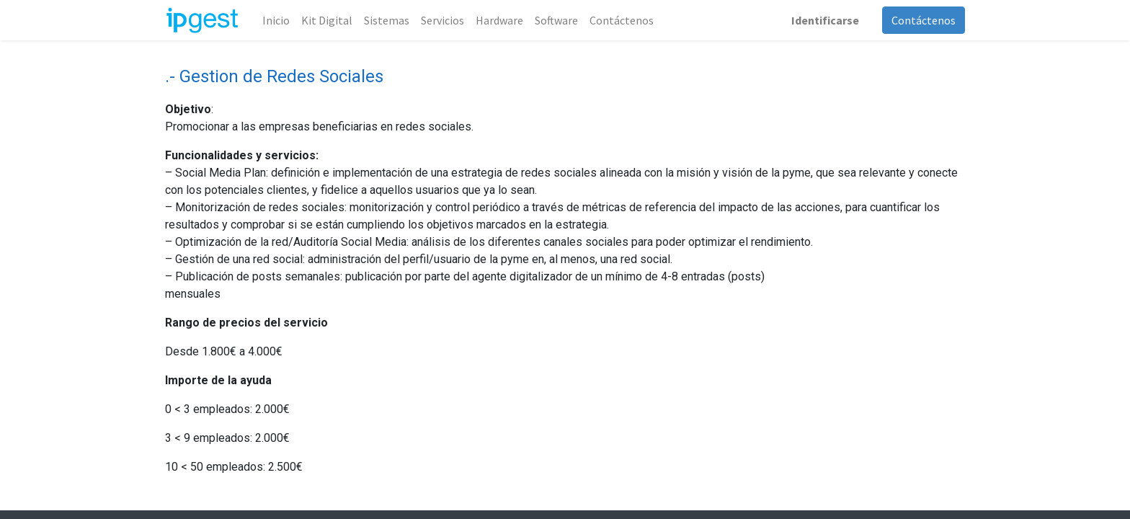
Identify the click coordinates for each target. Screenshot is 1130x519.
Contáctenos (923, 20)
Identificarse (825, 20)
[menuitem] (276, 20)
